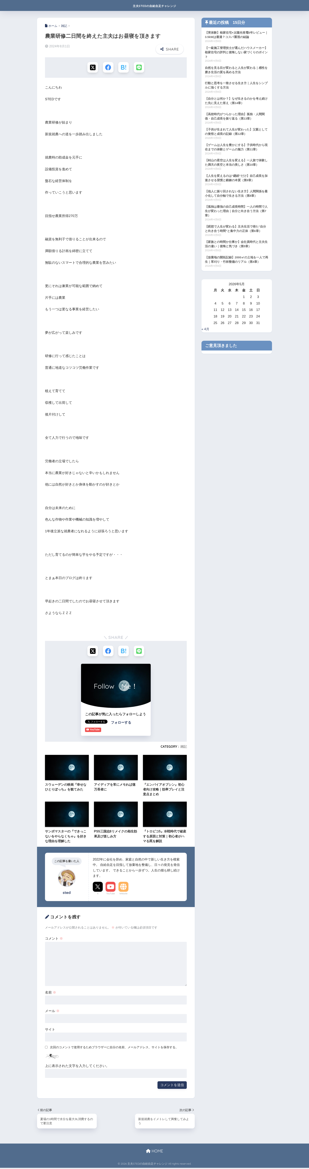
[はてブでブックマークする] (123, 67)
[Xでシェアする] (92, 67)
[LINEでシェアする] (139, 67)
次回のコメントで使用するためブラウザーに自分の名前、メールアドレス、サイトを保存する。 (114, 1048)
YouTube (110, 894)
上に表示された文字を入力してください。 (77, 1067)
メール (52, 1012)
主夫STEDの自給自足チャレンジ (154, 5)
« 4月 (205, 333)
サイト (50, 1030)
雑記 (183, 747)
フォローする (121, 723)
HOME (154, 1152)
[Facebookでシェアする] (108, 67)
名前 (50, 993)
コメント (54, 939)
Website (123, 894)
